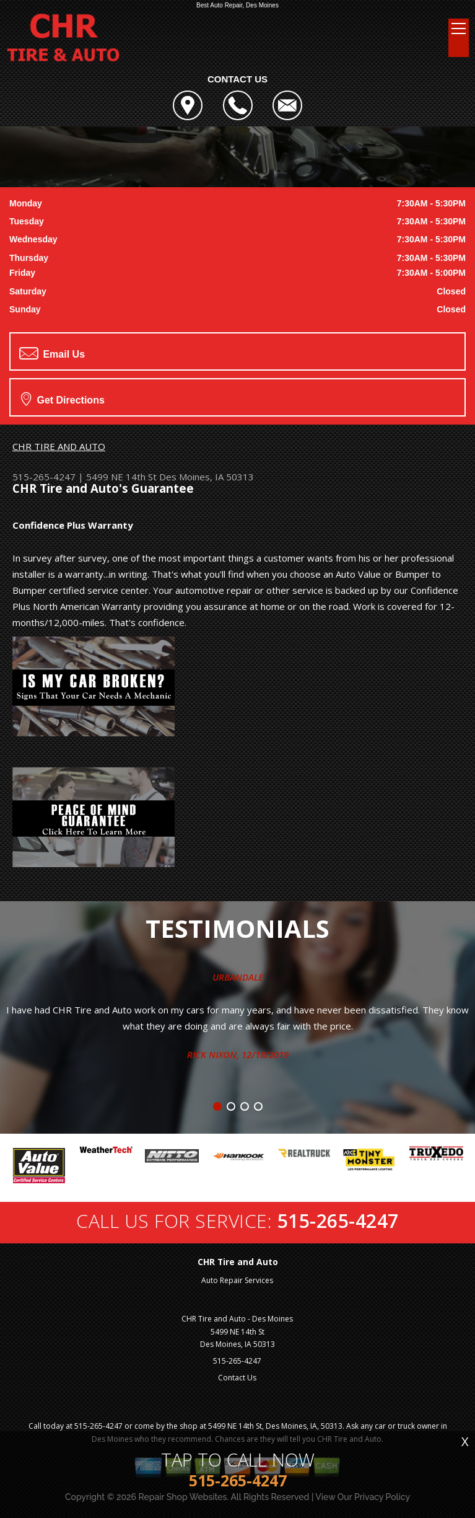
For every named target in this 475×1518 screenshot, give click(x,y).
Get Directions (63, 398)
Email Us (52, 353)
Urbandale (237, 977)
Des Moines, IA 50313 (206, 476)
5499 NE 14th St (121, 476)
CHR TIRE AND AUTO (58, 446)
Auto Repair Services (237, 1280)
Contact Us (237, 1377)
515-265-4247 (44, 476)
